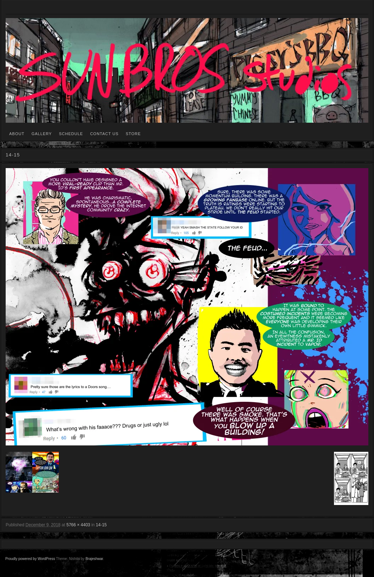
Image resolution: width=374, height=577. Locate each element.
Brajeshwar (94, 559)
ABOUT (16, 134)
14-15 (101, 524)
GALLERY (42, 134)
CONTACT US (104, 134)
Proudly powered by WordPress (30, 559)
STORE (133, 134)
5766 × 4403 (78, 524)
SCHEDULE (71, 134)
